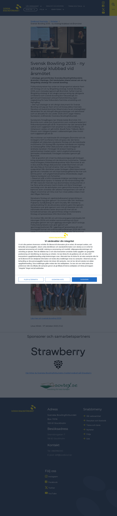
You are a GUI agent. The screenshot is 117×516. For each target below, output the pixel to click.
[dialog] (58, 258)
